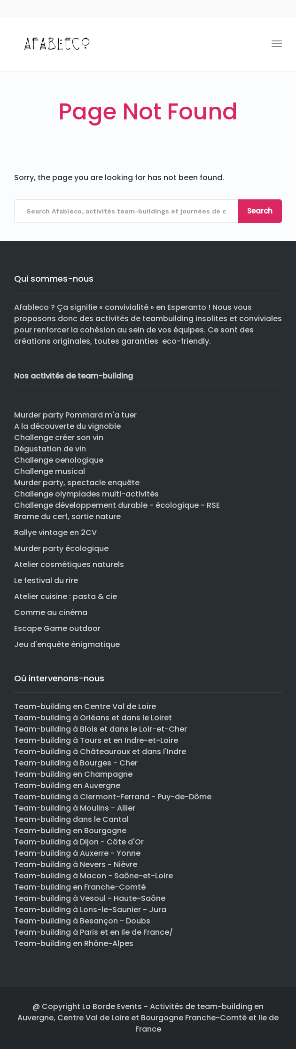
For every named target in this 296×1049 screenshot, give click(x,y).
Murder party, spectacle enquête (77, 482)
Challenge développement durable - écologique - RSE (117, 505)
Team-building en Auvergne (67, 785)
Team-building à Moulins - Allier (74, 808)
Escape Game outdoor (57, 628)
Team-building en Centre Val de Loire (85, 706)
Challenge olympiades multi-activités (86, 494)
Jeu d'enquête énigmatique (67, 644)
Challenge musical (49, 471)
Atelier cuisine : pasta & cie (65, 596)
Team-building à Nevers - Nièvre (75, 864)
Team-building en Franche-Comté (80, 887)
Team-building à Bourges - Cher (76, 762)
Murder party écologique (61, 548)
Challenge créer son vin (58, 437)
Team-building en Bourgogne (70, 830)
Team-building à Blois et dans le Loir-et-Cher (100, 729)
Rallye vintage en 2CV (55, 532)
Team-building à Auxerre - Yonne (77, 853)
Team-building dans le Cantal (71, 819)
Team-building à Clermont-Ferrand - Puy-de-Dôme (112, 796)
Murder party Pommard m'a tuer (75, 415)
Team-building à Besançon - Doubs (82, 920)
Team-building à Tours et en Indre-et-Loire (96, 740)
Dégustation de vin (50, 448)
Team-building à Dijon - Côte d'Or (79, 841)
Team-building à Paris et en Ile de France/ (93, 932)
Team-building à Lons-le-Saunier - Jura (90, 909)
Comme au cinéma (50, 612)
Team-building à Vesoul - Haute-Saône (89, 898)
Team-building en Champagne (73, 774)
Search (260, 211)
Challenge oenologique (58, 460)
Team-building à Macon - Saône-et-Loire (93, 875)
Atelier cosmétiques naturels (69, 564)
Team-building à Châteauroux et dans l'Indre (100, 751)
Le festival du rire (46, 580)
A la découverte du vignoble (67, 426)
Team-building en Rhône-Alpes (73, 943)
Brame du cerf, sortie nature (67, 516)
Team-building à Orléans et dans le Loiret (93, 717)
